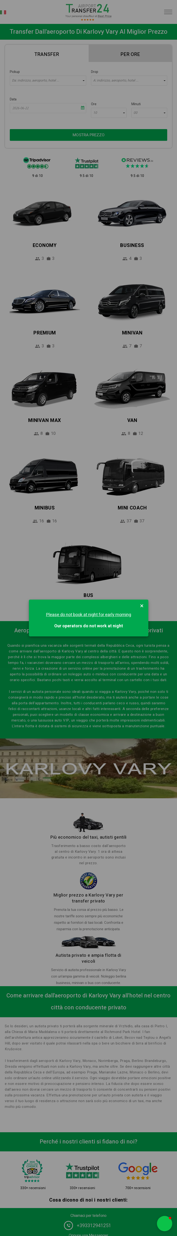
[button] (164, 1223)
